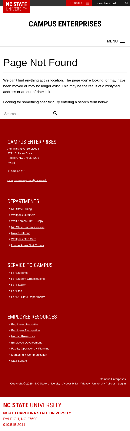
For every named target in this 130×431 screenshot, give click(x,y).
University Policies (104, 383)
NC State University (47, 383)
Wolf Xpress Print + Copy (27, 221)
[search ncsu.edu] (108, 3)
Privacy (85, 383)
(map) (11, 162)
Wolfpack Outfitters (23, 215)
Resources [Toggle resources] (76, 3)
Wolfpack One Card (23, 239)
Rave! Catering (20, 233)
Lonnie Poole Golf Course (27, 245)
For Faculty (18, 284)
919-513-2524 (16, 171)
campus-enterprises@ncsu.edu (27, 180)
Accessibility (70, 383)
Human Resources (23, 336)
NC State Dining (21, 209)
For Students (19, 272)
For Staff (16, 291)
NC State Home (19, 3)
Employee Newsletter (25, 324)
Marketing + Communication (29, 354)
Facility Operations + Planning (30, 348)
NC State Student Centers (27, 227)
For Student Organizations (28, 278)
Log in (122, 383)
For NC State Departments (28, 296)
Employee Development (26, 342)
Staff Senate (19, 360)
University (32, 405)
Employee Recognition (25, 330)
